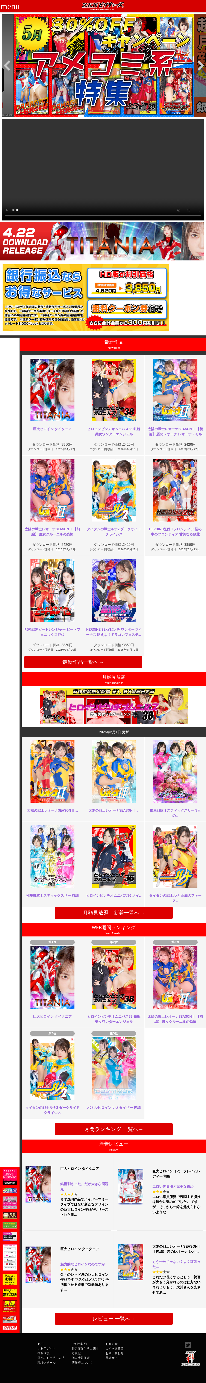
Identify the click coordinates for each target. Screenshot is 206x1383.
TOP (40, 1344)
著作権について (82, 1363)
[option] (104, 65)
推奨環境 (44, 1353)
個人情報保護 (81, 1358)
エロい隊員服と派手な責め (173, 1186)
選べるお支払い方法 (51, 1358)
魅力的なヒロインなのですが (82, 1264)
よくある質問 (115, 1349)
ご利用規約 (79, 1344)
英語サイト (113, 1358)
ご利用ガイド (47, 1349)
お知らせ (112, 1344)
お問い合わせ (115, 1353)
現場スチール (47, 1363)
